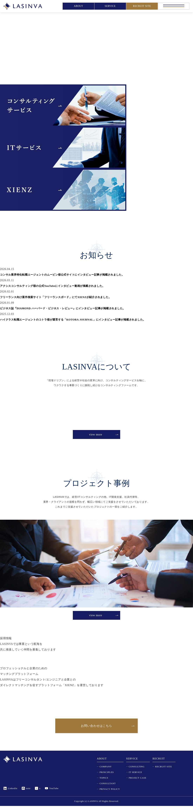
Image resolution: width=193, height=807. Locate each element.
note (28, 789)
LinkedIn (12, 789)
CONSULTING (137, 767)
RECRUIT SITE (142, 6)
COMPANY (105, 767)
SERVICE (110, 6)
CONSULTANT (107, 784)
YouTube (54, 789)
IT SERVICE (135, 773)
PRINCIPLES (106, 773)
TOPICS (103, 779)
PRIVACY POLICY (109, 790)
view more (95, 434)
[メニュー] (173, 6)
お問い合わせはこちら (96, 726)
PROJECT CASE (138, 779)
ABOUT (78, 6)
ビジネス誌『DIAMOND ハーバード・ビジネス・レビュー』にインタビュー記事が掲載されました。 (67, 308)
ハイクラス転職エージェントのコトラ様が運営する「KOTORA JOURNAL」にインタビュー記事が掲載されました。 (77, 319)
